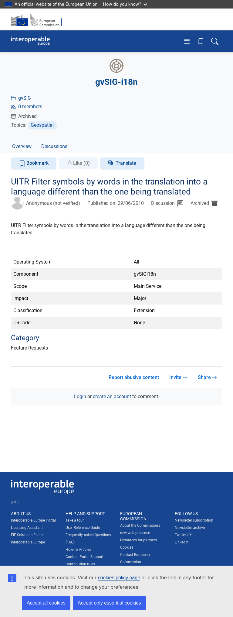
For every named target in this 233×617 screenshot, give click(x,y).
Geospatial (42, 125)
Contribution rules (80, 564)
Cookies (126, 547)
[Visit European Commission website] (38, 19)
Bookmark (34, 163)
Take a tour (75, 520)
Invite (178, 377)
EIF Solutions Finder (27, 535)
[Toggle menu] (187, 41)
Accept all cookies (46, 602)
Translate (126, 163)
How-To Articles (78, 549)
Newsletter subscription (194, 520)
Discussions (54, 146)
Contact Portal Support (84, 557)
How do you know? (125, 4)
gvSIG (24, 98)
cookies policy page (119, 577)
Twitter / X (183, 535)
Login (80, 396)
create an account (112, 396)
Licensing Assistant (27, 528)
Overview (22, 146)
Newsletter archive (190, 528)
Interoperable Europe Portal (33, 520)
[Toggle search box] (215, 41)
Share (207, 377)
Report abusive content (134, 377)
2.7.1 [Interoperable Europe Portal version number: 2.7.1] (15, 503)
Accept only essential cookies (109, 602)
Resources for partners (138, 540)
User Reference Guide (83, 528)
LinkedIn (181, 542)
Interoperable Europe (28, 542)
